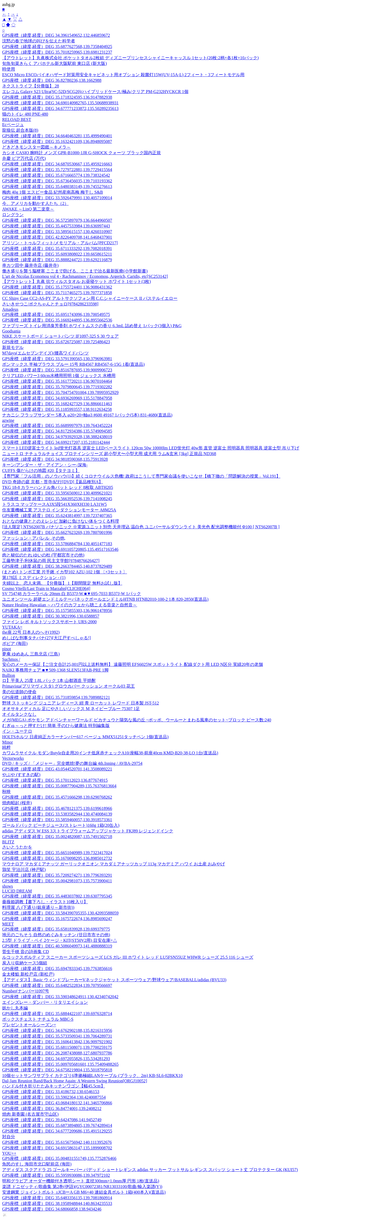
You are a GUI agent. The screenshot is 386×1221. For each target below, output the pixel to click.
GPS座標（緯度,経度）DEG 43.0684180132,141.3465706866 (57, 1103)
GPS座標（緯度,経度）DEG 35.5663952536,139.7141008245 (57, 498)
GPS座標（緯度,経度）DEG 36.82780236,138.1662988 (51, 80)
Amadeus (10, 309)
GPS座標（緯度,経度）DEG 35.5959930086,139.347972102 (56, 1175)
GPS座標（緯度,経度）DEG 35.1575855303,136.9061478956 (57, 610)
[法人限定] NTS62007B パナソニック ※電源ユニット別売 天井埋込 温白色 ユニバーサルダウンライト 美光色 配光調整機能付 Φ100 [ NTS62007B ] (141, 527)
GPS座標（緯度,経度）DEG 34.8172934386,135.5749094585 (57, 431)
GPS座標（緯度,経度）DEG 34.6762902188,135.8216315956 (57, 1030)
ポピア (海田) (15, 643)
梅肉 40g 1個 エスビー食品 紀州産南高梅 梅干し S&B (52, 192)
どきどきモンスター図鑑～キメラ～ (36, 147)
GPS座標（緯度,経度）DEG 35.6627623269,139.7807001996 (57, 532)
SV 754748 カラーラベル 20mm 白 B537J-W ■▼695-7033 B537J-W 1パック (71, 593)
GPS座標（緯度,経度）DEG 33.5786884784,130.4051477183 (57, 543)
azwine (8, 420)
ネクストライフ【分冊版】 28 (30, 86)
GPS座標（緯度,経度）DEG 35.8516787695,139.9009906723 (57, 370)
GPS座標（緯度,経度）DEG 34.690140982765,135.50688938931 (60, 103)
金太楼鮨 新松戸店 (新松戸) (28, 974)
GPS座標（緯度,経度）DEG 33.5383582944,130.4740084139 (57, 814)
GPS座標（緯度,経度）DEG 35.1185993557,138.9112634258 (57, 409)
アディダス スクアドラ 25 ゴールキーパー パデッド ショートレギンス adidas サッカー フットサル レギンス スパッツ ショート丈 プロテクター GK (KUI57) (150, 1169)
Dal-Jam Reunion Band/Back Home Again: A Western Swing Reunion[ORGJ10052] (74, 1081)
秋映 (6, 791)
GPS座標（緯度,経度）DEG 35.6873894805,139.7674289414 (57, 1125)
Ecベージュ (13, 124)
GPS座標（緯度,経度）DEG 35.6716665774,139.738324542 (56, 175)
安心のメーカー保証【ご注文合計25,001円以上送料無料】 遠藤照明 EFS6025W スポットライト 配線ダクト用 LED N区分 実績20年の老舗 (132, 664)
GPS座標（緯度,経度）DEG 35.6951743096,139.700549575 (56, 314)
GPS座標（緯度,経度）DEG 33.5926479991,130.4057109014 (57, 197)
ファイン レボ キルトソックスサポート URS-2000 (49, 621)
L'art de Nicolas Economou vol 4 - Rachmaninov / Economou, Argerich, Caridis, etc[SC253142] (85, 276)
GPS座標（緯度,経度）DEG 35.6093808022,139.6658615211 (57, 254)
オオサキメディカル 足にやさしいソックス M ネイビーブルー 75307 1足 (71, 708)
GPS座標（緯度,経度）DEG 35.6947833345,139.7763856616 (57, 968)
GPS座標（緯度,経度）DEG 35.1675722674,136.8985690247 (57, 918)
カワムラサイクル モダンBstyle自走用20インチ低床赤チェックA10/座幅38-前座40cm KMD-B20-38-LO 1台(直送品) (110, 753)
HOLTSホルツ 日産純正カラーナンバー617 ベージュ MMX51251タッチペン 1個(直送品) (85, 737)
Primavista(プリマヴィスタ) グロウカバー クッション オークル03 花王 (68, 686)
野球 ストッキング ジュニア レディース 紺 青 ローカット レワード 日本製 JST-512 (80, 703)
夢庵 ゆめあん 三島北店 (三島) (31, 654)
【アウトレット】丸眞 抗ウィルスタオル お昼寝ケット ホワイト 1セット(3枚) (76, 281)
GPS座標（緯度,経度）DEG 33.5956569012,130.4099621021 (57, 493)
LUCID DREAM (17, 891)
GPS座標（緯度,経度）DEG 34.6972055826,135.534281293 (56, 1058)
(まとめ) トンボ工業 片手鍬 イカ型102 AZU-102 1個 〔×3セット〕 (64, 572)
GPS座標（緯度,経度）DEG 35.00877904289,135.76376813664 (59, 786)
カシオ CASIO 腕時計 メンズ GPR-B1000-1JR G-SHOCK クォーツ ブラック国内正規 (81, 152)
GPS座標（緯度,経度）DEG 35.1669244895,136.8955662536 (57, 320)
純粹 (6, 747)
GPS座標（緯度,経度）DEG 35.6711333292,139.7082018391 (57, 248)
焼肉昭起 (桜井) (17, 803)
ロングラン (13, 214)
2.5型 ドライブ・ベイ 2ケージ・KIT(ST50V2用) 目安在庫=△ (59, 940)
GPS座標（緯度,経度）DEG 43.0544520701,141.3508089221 (57, 769)
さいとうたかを (17, 847)
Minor (7, 742)
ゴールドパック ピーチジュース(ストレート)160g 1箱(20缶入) (60, 825)
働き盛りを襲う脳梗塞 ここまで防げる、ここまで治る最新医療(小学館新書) (75, 271)
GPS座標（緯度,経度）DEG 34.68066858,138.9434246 (51, 1209)
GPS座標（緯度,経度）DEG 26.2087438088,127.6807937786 (57, 1053)
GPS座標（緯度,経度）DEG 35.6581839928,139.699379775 (56, 929)
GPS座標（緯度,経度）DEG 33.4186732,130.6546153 (50, 1091)
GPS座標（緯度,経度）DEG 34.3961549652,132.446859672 (56, 35)
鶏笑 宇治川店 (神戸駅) (24, 869)
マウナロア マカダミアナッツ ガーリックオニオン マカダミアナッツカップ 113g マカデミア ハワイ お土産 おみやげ (113, 864)
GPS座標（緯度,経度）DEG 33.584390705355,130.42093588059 (60, 913)
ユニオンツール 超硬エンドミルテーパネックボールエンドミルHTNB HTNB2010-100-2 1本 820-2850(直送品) (105, 599)
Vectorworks (13, 758)
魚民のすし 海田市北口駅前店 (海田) (37, 1164)
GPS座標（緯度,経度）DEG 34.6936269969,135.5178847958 (57, 398)
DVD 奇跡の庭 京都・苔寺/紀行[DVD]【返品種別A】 (52, 481)
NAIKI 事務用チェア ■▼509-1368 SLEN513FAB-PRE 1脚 (55, 670)
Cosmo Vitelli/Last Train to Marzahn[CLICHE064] (46, 588)
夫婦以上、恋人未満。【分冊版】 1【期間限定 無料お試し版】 (62, 583)
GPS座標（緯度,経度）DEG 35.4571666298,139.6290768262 (57, 797)
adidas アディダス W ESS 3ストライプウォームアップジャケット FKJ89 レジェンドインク (87, 831)
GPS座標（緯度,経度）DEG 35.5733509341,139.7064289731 (57, 1036)
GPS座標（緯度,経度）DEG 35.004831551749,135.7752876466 (59, 1158)
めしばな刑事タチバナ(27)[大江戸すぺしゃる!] (46, 638)
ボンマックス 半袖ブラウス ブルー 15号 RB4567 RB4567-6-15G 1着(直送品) (73, 364)
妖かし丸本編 (15, 1008)
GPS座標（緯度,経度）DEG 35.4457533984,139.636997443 (56, 226)
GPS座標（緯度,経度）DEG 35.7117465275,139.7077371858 (57, 292)
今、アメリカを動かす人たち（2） (35, 203)
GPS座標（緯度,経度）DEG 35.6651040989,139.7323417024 (57, 852)
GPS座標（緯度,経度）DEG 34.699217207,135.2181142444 (56, 442)
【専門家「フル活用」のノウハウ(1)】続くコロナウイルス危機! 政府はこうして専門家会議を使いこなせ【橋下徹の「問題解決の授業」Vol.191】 (141, 476)
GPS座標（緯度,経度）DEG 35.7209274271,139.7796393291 (57, 875)
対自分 (8, 1136)
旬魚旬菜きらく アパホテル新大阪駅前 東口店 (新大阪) (54, 63)
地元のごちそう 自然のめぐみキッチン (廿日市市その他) (56, 934)
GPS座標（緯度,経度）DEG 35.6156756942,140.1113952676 (57, 1142)
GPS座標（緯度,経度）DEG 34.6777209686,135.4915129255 (57, 1131)
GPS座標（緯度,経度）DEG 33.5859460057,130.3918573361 (57, 819)
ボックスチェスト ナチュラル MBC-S (37, 1019)
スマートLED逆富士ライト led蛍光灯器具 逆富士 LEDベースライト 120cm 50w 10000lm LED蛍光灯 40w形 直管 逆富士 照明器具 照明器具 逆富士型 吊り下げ (150, 448)
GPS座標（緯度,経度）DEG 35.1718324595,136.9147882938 (57, 97)
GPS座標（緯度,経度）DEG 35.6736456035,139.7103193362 (57, 181)
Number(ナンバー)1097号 (25, 991)
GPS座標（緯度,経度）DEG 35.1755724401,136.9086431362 (57, 287)
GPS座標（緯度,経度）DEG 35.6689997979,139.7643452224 (57, 425)
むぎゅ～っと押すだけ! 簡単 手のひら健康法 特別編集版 (56, 725)
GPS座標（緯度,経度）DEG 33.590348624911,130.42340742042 (60, 996)
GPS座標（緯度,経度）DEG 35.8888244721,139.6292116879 (57, 259)
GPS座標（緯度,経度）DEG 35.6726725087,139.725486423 (56, 342)
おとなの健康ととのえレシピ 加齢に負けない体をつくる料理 (60, 521)
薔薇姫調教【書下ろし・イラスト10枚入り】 (45, 901)
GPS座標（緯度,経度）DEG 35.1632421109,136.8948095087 (57, 141)
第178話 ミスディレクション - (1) (33, 577)
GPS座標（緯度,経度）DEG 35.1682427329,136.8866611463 (57, 403)
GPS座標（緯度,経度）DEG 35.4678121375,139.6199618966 (57, 808)
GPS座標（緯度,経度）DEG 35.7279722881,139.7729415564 (57, 169)
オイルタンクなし (19, 714)
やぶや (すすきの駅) (21, 774)
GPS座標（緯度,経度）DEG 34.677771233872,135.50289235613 (60, 108)
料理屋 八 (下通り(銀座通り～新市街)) (38, 907)
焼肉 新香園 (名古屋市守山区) (30, 1114)
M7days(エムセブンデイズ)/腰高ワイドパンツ (45, 353)
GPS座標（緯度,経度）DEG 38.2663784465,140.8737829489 (57, 566)
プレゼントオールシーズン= (29, 1025)
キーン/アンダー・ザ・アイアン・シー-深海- (45, 465)
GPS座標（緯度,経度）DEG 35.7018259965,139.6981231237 (57, 52)
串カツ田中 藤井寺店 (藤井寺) (30, 265)
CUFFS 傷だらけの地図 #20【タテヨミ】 (41, 470)
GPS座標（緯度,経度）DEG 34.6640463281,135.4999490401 (57, 136)
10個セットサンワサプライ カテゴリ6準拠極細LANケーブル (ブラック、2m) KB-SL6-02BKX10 (92, 1075)
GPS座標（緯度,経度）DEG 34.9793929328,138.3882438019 (57, 436)
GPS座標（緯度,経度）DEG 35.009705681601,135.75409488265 (60, 1064)
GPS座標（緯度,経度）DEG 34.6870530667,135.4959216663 (57, 164)
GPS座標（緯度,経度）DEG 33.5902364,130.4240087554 (54, 1097)
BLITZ (8, 842)
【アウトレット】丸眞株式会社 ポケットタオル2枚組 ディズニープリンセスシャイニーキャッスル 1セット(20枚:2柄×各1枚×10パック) (130, 58)
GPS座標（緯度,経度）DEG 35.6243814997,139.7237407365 (57, 515)
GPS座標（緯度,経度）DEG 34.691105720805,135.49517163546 (60, 549)
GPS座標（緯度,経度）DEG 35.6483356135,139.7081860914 (57, 1198)
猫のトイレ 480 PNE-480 (25, 114)
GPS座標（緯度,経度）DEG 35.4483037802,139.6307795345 (57, 896)
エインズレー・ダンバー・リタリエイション (45, 1002)
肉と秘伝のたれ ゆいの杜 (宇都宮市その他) (43, 555)
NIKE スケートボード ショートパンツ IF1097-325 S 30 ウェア (60, 336)
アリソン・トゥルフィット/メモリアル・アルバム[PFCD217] (60, 243)
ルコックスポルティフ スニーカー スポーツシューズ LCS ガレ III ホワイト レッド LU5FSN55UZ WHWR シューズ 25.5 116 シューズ (127, 957)
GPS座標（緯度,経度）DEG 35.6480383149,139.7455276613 (57, 186)
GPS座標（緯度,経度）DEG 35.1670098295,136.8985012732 (57, 858)
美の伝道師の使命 (19, 691)
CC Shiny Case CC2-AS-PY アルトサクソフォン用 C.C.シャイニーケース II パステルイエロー (89, 298)
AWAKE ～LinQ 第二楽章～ (28, 209)
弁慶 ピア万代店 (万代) (24, 158)
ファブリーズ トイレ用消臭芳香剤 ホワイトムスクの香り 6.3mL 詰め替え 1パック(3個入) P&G (91, 325)
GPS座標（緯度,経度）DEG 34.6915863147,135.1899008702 (57, 1148)
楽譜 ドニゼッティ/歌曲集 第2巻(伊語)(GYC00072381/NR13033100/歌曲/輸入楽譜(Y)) (82, 1186)
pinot (6, 649)
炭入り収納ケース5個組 (24, 963)
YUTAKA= (12, 627)
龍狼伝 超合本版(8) (20, 130)
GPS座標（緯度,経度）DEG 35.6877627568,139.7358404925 (57, 46)
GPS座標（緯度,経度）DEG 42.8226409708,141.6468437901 (57, 237)
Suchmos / (11, 659)
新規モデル (13, 347)
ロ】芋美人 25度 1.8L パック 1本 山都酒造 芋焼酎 (49, 680)
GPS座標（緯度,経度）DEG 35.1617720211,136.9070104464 (57, 381)
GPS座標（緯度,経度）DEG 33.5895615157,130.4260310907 (57, 231)
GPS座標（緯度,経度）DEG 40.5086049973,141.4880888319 (57, 946)
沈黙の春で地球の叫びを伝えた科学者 (38, 41)
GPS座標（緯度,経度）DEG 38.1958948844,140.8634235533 (57, 1203)
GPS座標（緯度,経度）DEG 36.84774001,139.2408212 (51, 1108)
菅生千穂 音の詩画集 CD (25, 951)
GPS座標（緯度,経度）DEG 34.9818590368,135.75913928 (55, 459)
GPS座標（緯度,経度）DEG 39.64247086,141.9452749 (51, 1119)
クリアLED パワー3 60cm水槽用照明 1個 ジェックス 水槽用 (59, 375)
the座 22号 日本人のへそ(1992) (31, 632)
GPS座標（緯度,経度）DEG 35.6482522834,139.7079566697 (57, 985)
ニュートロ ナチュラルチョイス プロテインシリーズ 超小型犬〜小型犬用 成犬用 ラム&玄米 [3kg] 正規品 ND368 (109, 453)
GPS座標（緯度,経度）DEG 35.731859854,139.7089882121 (56, 697)
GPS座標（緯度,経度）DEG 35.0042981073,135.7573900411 (57, 881)
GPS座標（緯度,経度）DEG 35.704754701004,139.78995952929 (60, 392)
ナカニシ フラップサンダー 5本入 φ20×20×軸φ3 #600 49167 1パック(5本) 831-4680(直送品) (87, 415)
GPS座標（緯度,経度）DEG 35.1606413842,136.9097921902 (57, 1041)
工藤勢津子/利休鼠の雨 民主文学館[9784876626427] (50, 560)
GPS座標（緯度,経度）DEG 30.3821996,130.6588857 (50, 616)
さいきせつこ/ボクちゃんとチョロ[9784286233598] (50, 304)
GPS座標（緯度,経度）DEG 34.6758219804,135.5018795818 (57, 1070)
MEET (8, 924)
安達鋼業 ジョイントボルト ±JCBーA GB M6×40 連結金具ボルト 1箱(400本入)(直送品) (84, 1192)
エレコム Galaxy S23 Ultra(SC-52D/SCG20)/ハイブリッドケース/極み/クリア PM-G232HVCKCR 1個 (95, 91)
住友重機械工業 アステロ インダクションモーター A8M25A (59, 510)
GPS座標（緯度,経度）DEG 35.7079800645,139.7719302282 (57, 387)
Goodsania (11, 331)
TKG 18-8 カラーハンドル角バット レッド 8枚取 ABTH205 (57, 487)
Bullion (8, 675)
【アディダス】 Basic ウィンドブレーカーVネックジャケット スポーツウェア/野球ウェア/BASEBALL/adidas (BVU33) (114, 979)
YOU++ (9, 1153)
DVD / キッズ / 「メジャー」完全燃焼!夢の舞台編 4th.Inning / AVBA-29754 (72, 763)
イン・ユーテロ (17, 731)
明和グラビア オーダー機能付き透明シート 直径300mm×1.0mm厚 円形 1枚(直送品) (80, 1181)
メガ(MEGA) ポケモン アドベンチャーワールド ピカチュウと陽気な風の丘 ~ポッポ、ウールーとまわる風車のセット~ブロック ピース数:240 (136, 720)
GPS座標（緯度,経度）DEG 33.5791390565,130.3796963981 (57, 358)
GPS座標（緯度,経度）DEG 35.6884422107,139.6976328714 (57, 1013)
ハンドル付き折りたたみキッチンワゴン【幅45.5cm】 (53, 1086)
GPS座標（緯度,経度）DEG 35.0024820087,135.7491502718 (57, 836)
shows (7, 886)
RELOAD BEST (16, 119)
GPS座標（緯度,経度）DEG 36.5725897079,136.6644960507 (57, 220)
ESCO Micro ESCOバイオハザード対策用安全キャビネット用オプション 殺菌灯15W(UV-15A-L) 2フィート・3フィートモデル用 (123, 74)
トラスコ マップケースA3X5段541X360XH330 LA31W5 (54, 504)
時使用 (8, 69)
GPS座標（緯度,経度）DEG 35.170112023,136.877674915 (55, 780)
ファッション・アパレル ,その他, (33, 538)
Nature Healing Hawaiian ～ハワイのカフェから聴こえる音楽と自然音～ (69, 605)
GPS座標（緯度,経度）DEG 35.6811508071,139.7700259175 (57, 1047)
